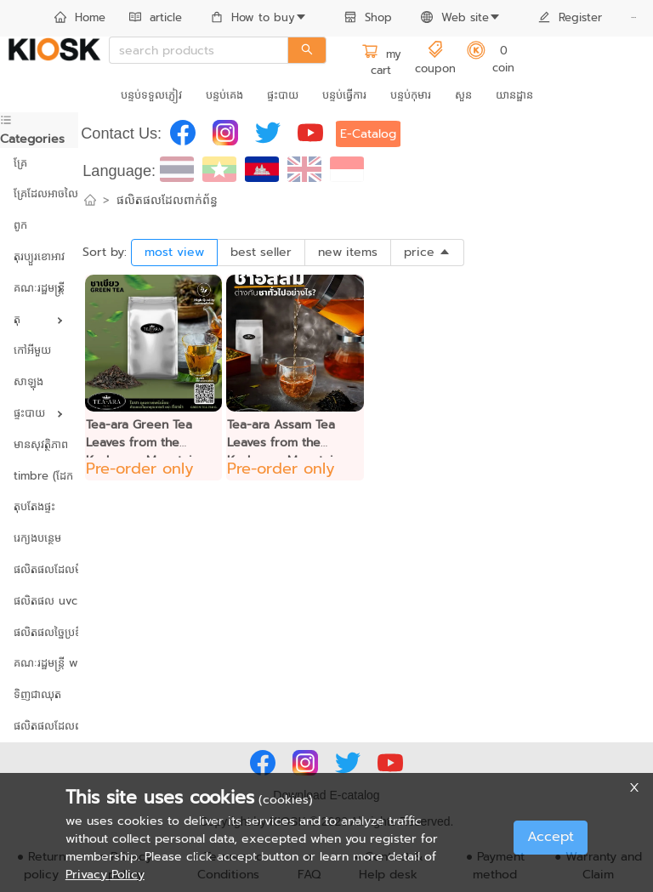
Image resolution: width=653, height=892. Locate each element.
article (155, 17)
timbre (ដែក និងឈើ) (39, 476)
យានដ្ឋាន (514, 95)
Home (79, 17)
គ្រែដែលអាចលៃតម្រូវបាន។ (39, 193)
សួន (463, 95)
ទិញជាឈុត (37, 694)
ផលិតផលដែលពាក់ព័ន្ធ (39, 726)
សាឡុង (28, 381)
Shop (368, 17)
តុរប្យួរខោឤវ (39, 256)
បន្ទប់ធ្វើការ (344, 95)
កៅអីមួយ (32, 350)
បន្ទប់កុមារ (410, 95)
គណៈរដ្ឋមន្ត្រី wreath (39, 663)
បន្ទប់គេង (224, 95)
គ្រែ (20, 163)
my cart (381, 62)
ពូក (20, 225)
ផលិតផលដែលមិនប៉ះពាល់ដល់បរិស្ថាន (39, 569)
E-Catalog (368, 134)
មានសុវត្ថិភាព (39, 444)
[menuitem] (80, 18)
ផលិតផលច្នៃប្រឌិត (39, 632)
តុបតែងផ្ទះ (34, 506)
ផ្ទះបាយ (282, 95)
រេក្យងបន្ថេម (37, 538)
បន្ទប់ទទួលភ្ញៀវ (151, 95)
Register (570, 17)
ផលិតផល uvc (39, 601)
